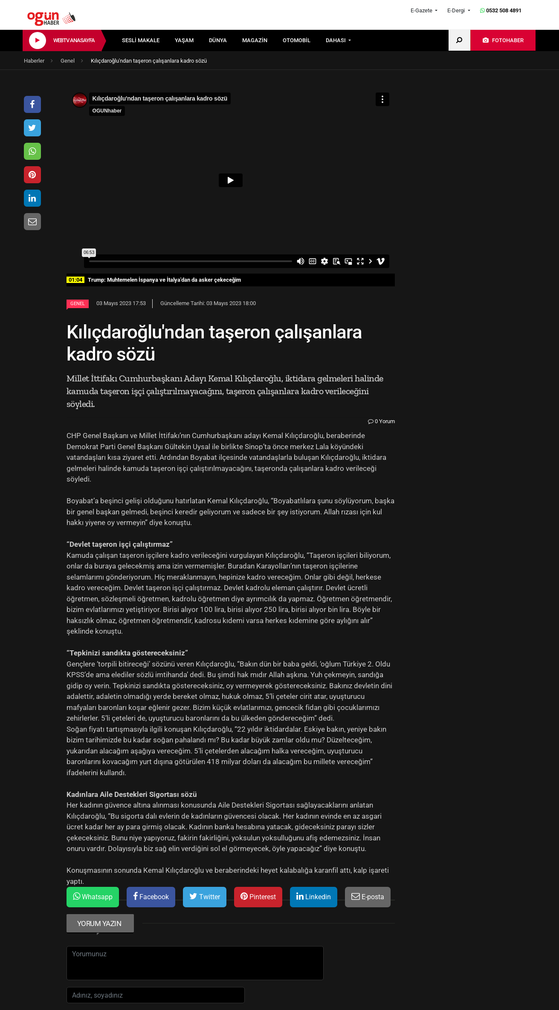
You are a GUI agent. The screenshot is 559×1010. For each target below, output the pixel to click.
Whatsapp (93, 896)
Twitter (204, 896)
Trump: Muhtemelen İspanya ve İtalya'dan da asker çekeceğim (154, 280)
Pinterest (258, 896)
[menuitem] (148, 40)
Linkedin (313, 896)
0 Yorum (381, 421)
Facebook (151, 896)
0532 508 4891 (500, 10)
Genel (77, 303)
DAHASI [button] (336, 40)
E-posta (367, 896)
